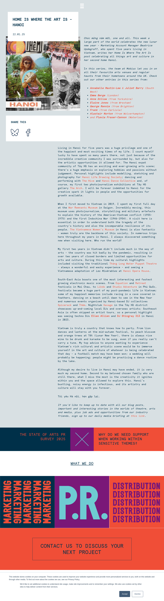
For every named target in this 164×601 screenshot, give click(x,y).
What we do (82, 463)
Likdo (101, 286)
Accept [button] (124, 594)
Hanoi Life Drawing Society (102, 177)
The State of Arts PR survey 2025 (42, 436)
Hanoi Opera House (136, 271)
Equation (122, 283)
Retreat (140, 283)
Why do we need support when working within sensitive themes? (124, 439)
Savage (108, 305)
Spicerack (65, 305)
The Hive (88, 180)
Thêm (82, 305)
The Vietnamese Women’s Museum (92, 229)
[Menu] (82, 6)
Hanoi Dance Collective (118, 180)
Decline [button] (137, 594)
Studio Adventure (125, 286)
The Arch (76, 188)
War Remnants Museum (82, 207)
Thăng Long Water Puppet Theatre (133, 263)
